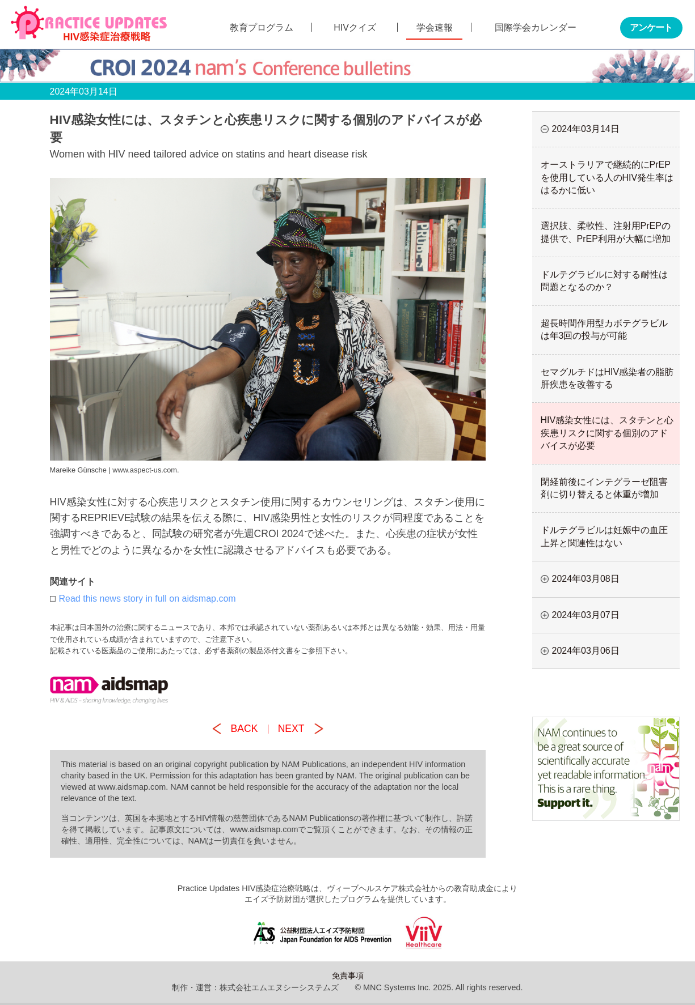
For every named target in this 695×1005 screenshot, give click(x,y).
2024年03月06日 (586, 650)
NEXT (291, 728)
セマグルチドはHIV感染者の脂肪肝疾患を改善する (607, 378)
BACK (244, 728)
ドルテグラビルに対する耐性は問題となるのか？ (604, 281)
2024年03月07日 (586, 615)
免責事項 (348, 975)
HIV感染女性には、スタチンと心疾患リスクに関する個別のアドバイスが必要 (607, 432)
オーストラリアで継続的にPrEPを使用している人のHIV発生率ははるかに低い (607, 177)
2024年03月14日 (586, 129)
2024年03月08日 (586, 579)
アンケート (651, 27)
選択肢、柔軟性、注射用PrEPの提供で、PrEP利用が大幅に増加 (606, 232)
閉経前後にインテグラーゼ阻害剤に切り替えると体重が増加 (604, 488)
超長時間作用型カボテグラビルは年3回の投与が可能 (604, 329)
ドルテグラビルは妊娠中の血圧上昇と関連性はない (604, 536)
